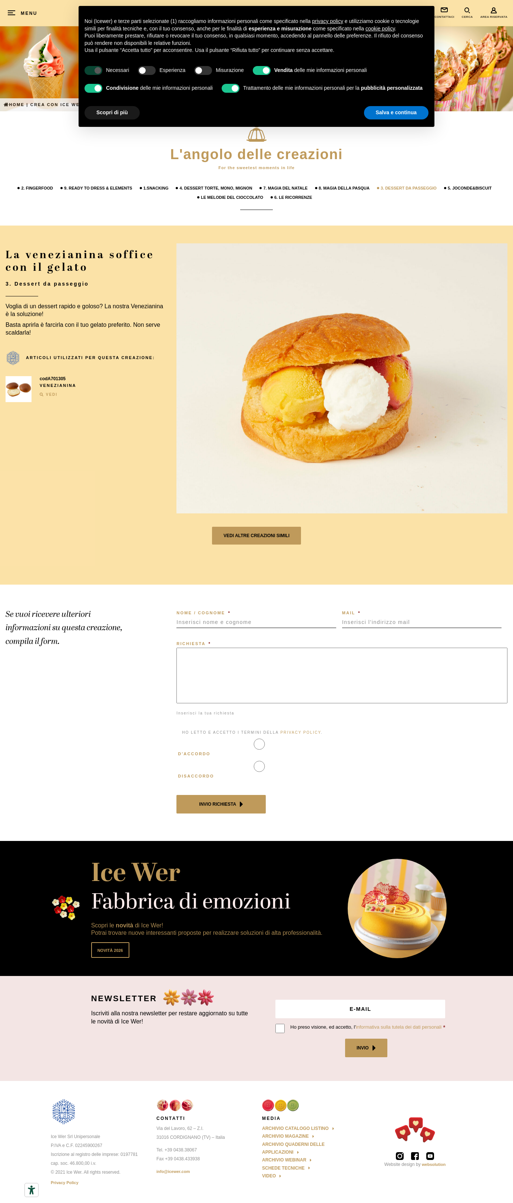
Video (269, 1176)
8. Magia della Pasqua (344, 188)
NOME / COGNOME (203, 613)
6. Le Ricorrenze (293, 197)
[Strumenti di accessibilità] (31, 1190)
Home (14, 104)
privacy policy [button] (327, 21)
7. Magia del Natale (285, 188)
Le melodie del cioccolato (232, 197)
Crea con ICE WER (57, 104)
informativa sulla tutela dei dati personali (398, 1027)
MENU (29, 13)
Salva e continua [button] (396, 112)
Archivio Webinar (284, 1160)
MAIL (351, 613)
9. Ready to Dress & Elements (98, 188)
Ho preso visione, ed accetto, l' (365, 1027)
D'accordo (194, 754)
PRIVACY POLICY (300, 732)
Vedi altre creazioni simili (256, 535)
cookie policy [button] (380, 29)
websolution (434, 1164)
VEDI (48, 394)
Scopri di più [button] (112, 112)
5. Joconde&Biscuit (470, 188)
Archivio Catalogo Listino (295, 1128)
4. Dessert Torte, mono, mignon (215, 188)
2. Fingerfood (37, 188)
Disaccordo (196, 776)
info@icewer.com (173, 1171)
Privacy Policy (65, 1182)
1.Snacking (156, 188)
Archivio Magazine (285, 1136)
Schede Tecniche (283, 1168)
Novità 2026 (110, 950)
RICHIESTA (193, 643)
